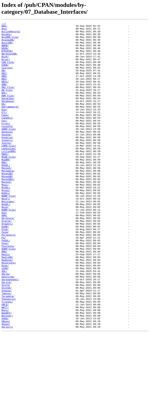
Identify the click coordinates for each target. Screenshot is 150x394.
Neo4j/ (5, 234)
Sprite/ (6, 334)
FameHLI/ (7, 137)
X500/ (5, 378)
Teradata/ (8, 351)
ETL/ (4, 130)
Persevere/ (8, 277)
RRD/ (4, 297)
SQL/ (4, 321)
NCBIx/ (5, 227)
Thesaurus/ (8, 354)
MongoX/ (6, 214)
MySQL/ (5, 221)
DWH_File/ (8, 110)
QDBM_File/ (8, 294)
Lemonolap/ (8, 174)
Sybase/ (6, 344)
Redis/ (5, 301)
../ (3, 23)
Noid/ (5, 244)
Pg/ (3, 281)
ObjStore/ (8, 257)
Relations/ (8, 311)
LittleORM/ (8, 177)
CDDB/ (5, 73)
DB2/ (4, 83)
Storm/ (5, 338)
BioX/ (5, 63)
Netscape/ (8, 237)
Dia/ (4, 127)
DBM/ (4, 97)
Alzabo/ (6, 37)
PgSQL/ (5, 284)
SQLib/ (5, 324)
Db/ (3, 120)
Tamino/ (6, 348)
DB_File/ (7, 104)
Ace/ (4, 30)
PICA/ (5, 271)
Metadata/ (8, 200)
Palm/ (5, 274)
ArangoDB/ (8, 43)
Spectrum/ (8, 328)
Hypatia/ (7, 160)
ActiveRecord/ (10, 33)
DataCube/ (8, 114)
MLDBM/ (5, 187)
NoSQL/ (5, 241)
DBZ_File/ (8, 100)
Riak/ (5, 314)
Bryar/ (5, 67)
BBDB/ (5, 50)
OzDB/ (5, 267)
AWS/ (4, 27)
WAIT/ (5, 364)
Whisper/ (7, 374)
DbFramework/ (10, 124)
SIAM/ (5, 318)
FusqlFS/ (7, 147)
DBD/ (4, 87)
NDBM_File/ (8, 231)
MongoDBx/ (8, 211)
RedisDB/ (7, 304)
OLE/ (4, 251)
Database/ (8, 117)
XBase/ (5, 381)
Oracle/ (6, 261)
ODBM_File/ (8, 247)
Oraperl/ (7, 264)
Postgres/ (8, 291)
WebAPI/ (6, 371)
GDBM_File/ (8, 150)
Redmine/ (7, 307)
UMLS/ (5, 361)
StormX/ (6, 341)
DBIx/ (5, 93)
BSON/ (5, 53)
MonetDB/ (7, 204)
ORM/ (4, 254)
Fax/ (4, 140)
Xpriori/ (7, 388)
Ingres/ (6, 167)
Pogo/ (5, 287)
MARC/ (5, 180)
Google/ (6, 157)
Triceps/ (7, 358)
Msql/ (5, 217)
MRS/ (4, 190)
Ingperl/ (7, 164)
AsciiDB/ (7, 47)
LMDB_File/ (8, 170)
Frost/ (5, 144)
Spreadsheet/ (10, 331)
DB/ (3, 80)
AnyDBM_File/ (10, 40)
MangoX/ (6, 197)
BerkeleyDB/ (9, 60)
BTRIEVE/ (7, 57)
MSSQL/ (5, 194)
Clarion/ (7, 77)
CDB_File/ (8, 70)
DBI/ (4, 90)
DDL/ (4, 107)
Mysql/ (5, 224)
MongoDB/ (7, 207)
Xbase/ (5, 384)
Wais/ (5, 368)
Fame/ (5, 134)
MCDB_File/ (8, 184)
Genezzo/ (7, 154)
